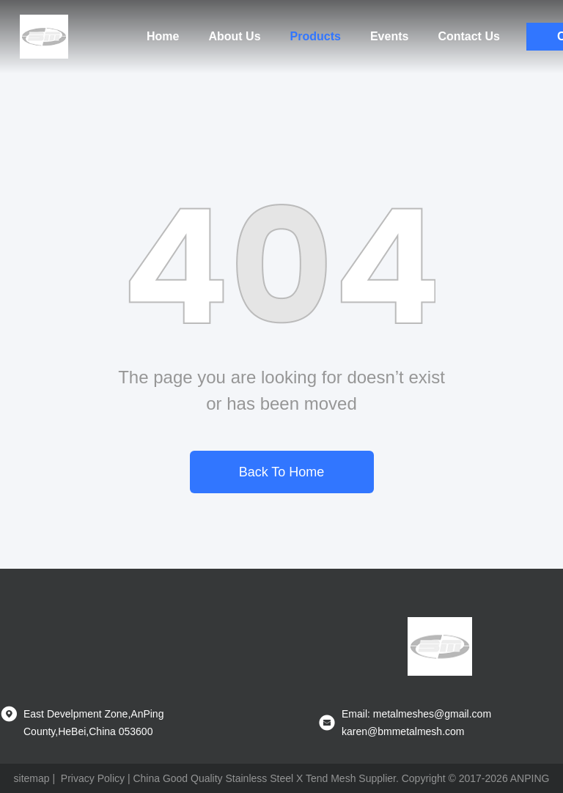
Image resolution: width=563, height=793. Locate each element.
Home (163, 36)
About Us (234, 36)
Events (389, 36)
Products (315, 36)
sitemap (32, 778)
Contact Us (468, 36)
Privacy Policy (93, 778)
